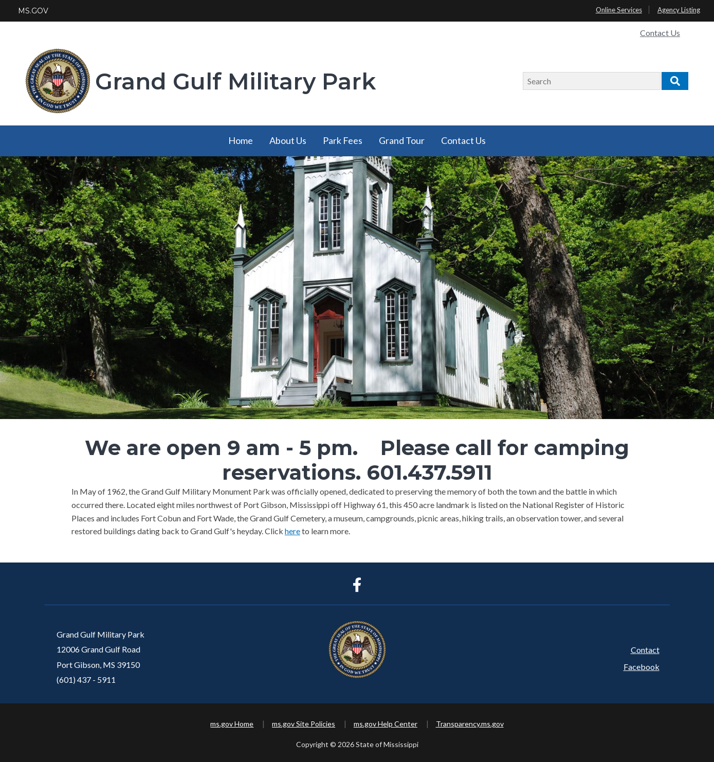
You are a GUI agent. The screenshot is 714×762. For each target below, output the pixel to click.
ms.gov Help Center (385, 723)
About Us (287, 140)
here (292, 531)
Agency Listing (678, 10)
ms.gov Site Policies (303, 723)
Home (240, 140)
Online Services (619, 10)
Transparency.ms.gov (470, 723)
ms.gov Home (231, 723)
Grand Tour (402, 140)
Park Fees (342, 140)
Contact (645, 650)
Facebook (642, 667)
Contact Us (660, 33)
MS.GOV (33, 10)
